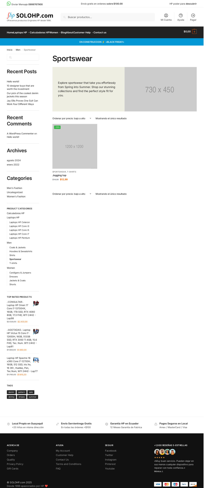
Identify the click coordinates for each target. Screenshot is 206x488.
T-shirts (71, 170)
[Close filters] (40, 54)
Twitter (109, 453)
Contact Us (62, 457)
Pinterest (110, 462)
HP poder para (183, 3)
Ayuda (180, 17)
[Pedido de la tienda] (72, 116)
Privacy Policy (15, 462)
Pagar (193, 17)
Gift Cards (12, 466)
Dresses (13, 274)
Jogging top (59, 173)
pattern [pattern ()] (21, 390)
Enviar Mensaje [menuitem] (25, 4)
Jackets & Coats (17, 278)
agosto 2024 (14, 158)
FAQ (58, 466)
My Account (63, 448)
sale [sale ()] (31, 390)
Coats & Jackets (17, 245)
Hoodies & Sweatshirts (20, 249)
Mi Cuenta (166, 17)
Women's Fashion (16, 194)
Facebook (110, 448)
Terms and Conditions (68, 462)
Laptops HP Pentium (19, 236)
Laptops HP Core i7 (19, 232)
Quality (11, 457)
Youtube (110, 466)
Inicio (9, 48)
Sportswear (59, 170)
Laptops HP (13, 215)
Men (18, 48)
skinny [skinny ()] (11, 395)
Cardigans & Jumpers (20, 270)
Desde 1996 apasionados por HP (27, 484)
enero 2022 (13, 162)
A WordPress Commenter (20, 131)
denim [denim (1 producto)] (11, 390)
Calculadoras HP (15, 211)
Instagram (110, 457)
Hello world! (13, 79)
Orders (11, 453)
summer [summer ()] (32, 395)
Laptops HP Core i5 (19, 228)
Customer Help (64, 453)
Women (11, 265)
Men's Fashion (14, 186)
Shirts (12, 253)
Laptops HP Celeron (19, 220)
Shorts (12, 282)
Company (12, 448)
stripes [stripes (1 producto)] (22, 395)
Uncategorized (15, 190)
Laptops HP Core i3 (19, 224)
